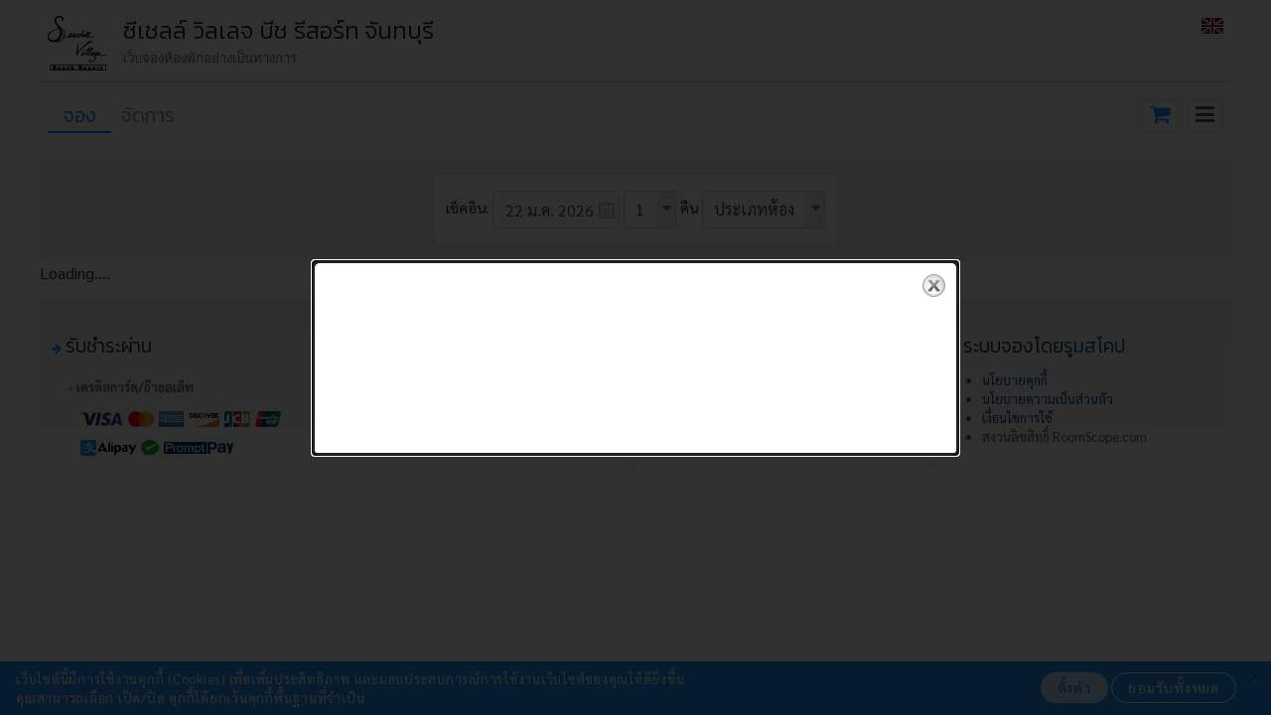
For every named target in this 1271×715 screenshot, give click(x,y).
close (934, 285)
